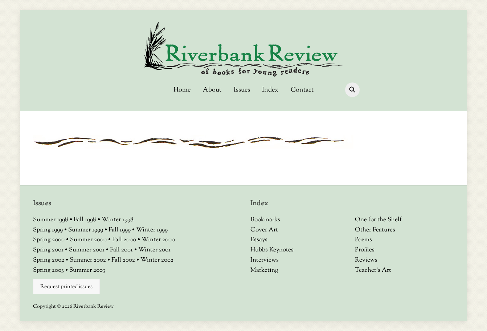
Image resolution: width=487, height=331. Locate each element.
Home (182, 90)
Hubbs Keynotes (272, 250)
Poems (363, 239)
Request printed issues (66, 287)
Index (270, 90)
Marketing (264, 270)
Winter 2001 (154, 250)
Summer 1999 (86, 230)
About (212, 90)
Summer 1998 (51, 219)
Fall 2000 (125, 239)
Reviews (366, 260)
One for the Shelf (378, 219)
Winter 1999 (152, 230)
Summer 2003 (87, 270)
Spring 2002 (49, 260)
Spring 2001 (49, 250)
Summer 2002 (88, 260)
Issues (242, 90)
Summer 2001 (87, 250)
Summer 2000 (89, 239)
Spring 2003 (49, 270)
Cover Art (264, 230)
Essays (258, 239)
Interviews (264, 260)
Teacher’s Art (373, 270)
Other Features (375, 230)
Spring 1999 (48, 230)
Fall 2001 (122, 250)
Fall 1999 (120, 230)
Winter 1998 (118, 219)
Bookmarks (265, 219)
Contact (302, 90)
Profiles (365, 250)
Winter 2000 (158, 239)
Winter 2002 (156, 260)
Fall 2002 (123, 260)
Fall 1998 (86, 219)
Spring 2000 (49, 239)
